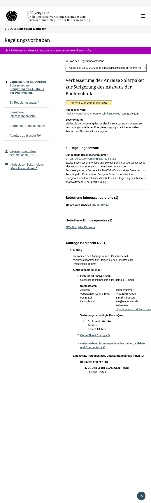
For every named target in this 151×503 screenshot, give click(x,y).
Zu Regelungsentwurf (24, 102)
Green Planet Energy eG (95, 335)
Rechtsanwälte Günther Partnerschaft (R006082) (94, 113)
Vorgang (92, 158)
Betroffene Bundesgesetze (28, 125)
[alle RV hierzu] (107, 158)
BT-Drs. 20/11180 (76, 158)
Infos (88, 50)
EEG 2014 (72, 227)
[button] (143, 16)
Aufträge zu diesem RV (25, 135)
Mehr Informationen (23, 168)
